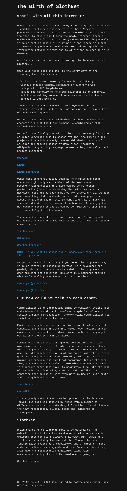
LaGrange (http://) (30, 290)
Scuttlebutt (25, 384)
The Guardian (26, 231)
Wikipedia (24, 238)
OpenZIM (22, 158)
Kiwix (21, 165)
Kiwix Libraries (28, 172)
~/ (18, 475)
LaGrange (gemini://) (32, 283)
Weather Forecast (29, 245)
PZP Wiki (23, 391)
